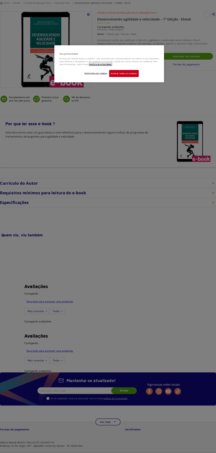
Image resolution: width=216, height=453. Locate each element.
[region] (109, 63)
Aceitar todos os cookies (124, 73)
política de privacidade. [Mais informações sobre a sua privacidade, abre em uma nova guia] (100, 64)
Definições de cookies (96, 73)
